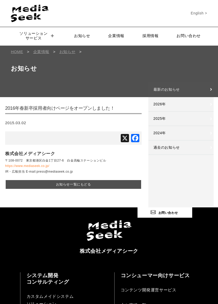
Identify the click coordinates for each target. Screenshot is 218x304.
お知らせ (82, 35)
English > (199, 13)
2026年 (160, 104)
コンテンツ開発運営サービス (148, 290)
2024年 (160, 133)
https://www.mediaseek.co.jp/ (27, 166)
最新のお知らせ (167, 89)
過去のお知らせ (167, 147)
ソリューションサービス (36, 35)
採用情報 (150, 35)
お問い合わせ (188, 35)
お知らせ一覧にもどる (73, 184)
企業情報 (116, 35)
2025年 (160, 118)
